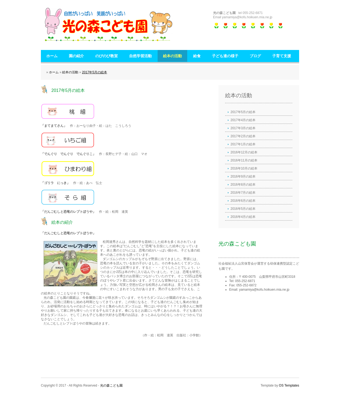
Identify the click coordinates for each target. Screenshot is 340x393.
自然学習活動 (140, 56)
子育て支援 (281, 56)
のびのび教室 (106, 56)
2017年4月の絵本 (243, 120)
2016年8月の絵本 (243, 184)
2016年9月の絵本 (243, 176)
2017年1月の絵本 (243, 144)
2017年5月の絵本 (94, 72)
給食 (197, 56)
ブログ (255, 56)
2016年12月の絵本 (244, 152)
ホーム (52, 56)
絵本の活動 (172, 56)
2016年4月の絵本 (243, 217)
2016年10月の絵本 (244, 168)
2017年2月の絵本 (243, 136)
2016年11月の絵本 (244, 160)
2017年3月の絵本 (243, 128)
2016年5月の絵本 (243, 209)
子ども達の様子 (225, 56)
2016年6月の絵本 (243, 201)
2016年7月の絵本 (243, 192)
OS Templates (289, 385)
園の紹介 (76, 56)
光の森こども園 (111, 385)
